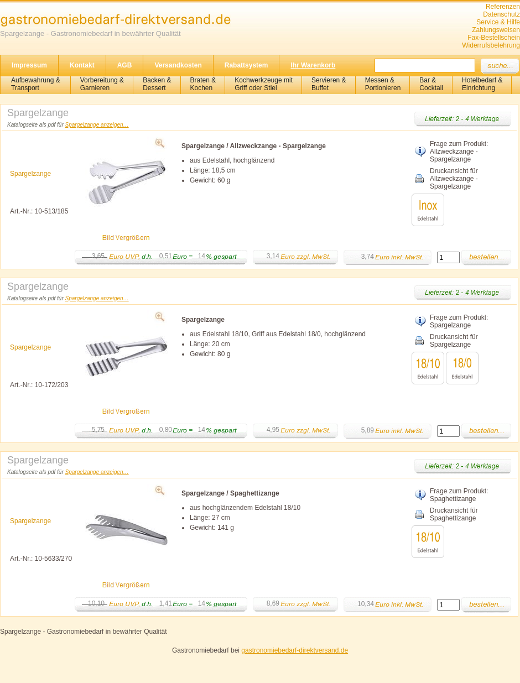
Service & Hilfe (498, 22)
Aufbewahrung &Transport (35, 84)
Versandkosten (177, 65)
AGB (124, 65)
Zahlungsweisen (496, 30)
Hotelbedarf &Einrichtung (482, 84)
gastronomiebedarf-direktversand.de (294, 650)
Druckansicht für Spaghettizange (454, 514)
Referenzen (503, 7)
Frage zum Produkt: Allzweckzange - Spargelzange (459, 151)
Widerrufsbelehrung (491, 45)
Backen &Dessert (157, 84)
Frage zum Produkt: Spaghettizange (459, 495)
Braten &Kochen (203, 84)
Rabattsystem (246, 65)
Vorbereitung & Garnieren (102, 84)
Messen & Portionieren (383, 84)
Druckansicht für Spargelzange (454, 340)
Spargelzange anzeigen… (97, 125)
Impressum (29, 65)
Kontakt (82, 65)
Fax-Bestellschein (493, 37)
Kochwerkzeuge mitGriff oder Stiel (264, 84)
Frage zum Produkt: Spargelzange (459, 321)
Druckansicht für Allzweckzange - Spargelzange (454, 178)
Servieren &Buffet (328, 84)
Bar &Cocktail (431, 84)
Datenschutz (501, 14)
